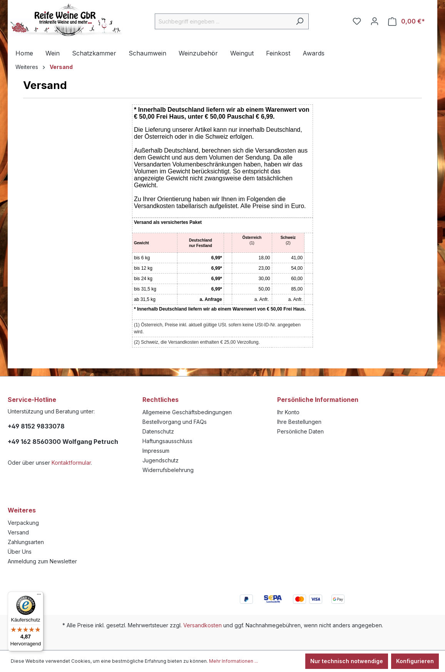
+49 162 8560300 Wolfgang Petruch (63, 441)
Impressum (155, 450)
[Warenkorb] (406, 21)
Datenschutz (158, 431)
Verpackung (23, 522)
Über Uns (20, 551)
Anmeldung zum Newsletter (42, 561)
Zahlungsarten (26, 542)
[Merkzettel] (357, 21)
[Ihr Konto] (374, 21)
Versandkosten (202, 625)
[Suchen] (300, 21)
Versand (18, 532)
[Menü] (38, 596)
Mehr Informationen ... (233, 661)
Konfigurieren (415, 661)
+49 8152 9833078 (36, 426)
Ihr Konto (288, 412)
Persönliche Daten (300, 431)
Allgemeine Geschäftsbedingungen (187, 412)
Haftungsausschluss (167, 441)
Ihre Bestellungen (299, 421)
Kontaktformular (71, 462)
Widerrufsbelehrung (168, 470)
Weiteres (22, 510)
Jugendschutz (160, 460)
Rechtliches (160, 399)
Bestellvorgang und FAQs (174, 421)
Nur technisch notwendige (346, 661)
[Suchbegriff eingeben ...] (223, 21)
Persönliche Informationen (317, 399)
